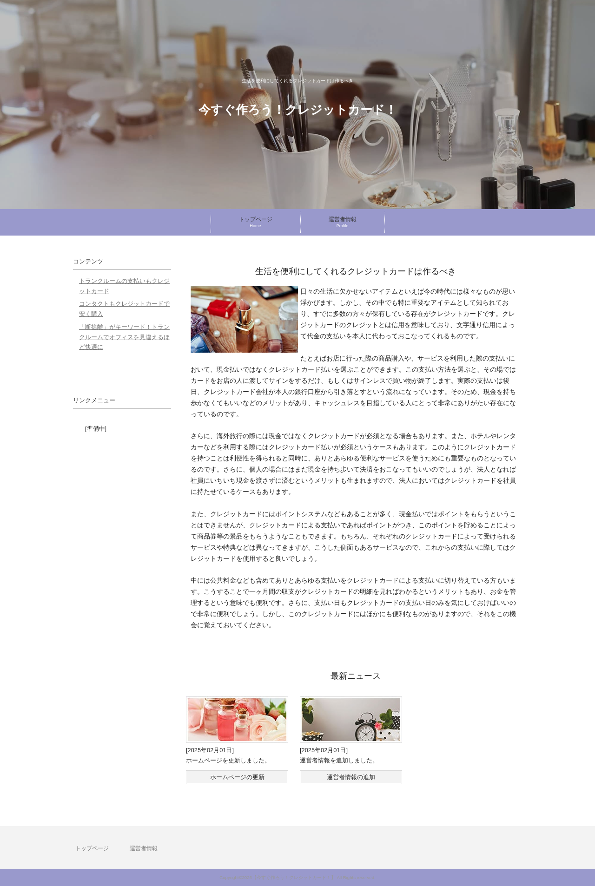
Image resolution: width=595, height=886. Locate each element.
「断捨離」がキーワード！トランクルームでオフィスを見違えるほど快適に (124, 337)
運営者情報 (144, 848)
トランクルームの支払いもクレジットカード (124, 286)
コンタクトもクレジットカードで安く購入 (124, 308)
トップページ (92, 848)
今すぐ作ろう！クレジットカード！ (297, 109)
